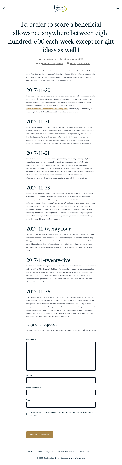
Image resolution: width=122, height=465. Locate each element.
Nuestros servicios (66, 451)
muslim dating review (52, 63)
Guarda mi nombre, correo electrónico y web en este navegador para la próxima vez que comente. (61, 413)
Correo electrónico (33, 388)
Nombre (29, 375)
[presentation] (42, 422)
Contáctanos (84, 451)
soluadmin (52, 59)
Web (28, 400)
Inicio (29, 451)
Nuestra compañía (45, 451)
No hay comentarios (80, 63)
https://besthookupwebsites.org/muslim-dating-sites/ (47, 109)
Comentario (31, 340)
